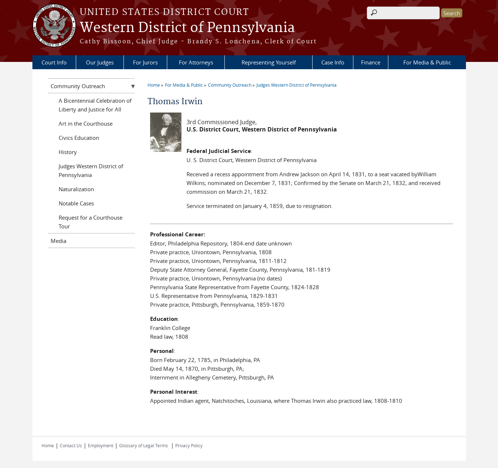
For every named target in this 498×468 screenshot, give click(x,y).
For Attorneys (196, 62)
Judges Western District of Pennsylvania (296, 85)
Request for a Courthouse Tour (90, 222)
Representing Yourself (269, 62)
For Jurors (145, 62)
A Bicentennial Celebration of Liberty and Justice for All (95, 105)
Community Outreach (229, 85)
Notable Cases (76, 203)
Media (58, 240)
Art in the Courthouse (86, 123)
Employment (100, 445)
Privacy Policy (189, 445)
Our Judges (100, 62)
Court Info (54, 62)
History (68, 152)
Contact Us (71, 445)
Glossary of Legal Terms (143, 445)
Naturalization (76, 189)
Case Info (332, 62)
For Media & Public (427, 62)
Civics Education (79, 137)
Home (154, 85)
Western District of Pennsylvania (187, 28)
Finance (370, 62)
